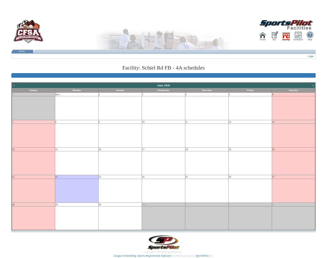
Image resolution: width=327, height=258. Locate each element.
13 (273, 122)
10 (143, 122)
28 (13, 204)
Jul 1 (144, 204)
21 (13, 177)
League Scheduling (125, 255)
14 (13, 149)
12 (230, 122)
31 (13, 94)
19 (230, 149)
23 (100, 177)
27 (273, 177)
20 (273, 149)
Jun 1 (57, 94)
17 (143, 149)
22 (56, 177)
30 (100, 204)
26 (230, 177)
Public (22, 51)
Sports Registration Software (154, 255)
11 (186, 122)
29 (56, 204)
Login (311, 56)
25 (186, 177)
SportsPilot (202, 255)
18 (186, 149)
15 (56, 149)
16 (100, 149)
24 (143, 177)
